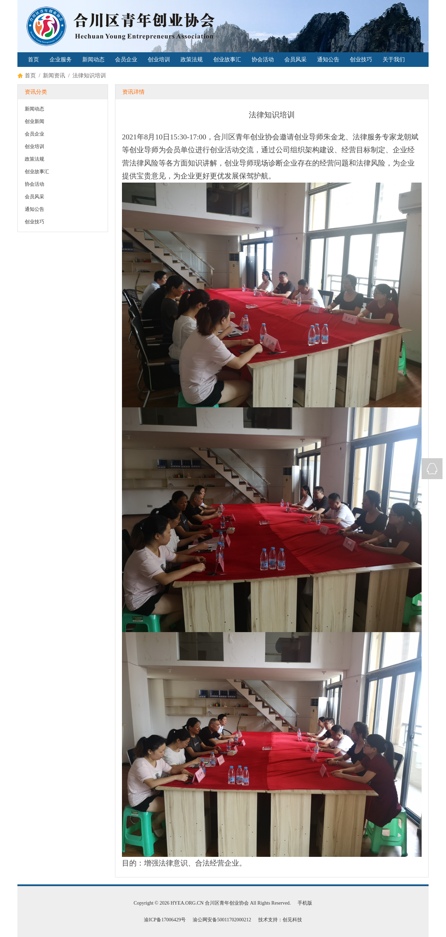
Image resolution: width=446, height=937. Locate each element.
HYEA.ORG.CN (186, 903)
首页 (33, 59)
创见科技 (292, 919)
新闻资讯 (54, 75)
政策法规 (191, 59)
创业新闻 (34, 121)
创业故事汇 (227, 59)
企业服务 (60, 59)
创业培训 (159, 59)
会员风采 (295, 59)
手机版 (305, 903)
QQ (432, 468)
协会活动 (263, 59)
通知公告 (328, 59)
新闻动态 (93, 59)
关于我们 (394, 59)
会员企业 (126, 59)
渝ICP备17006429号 (165, 919)
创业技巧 (361, 59)
